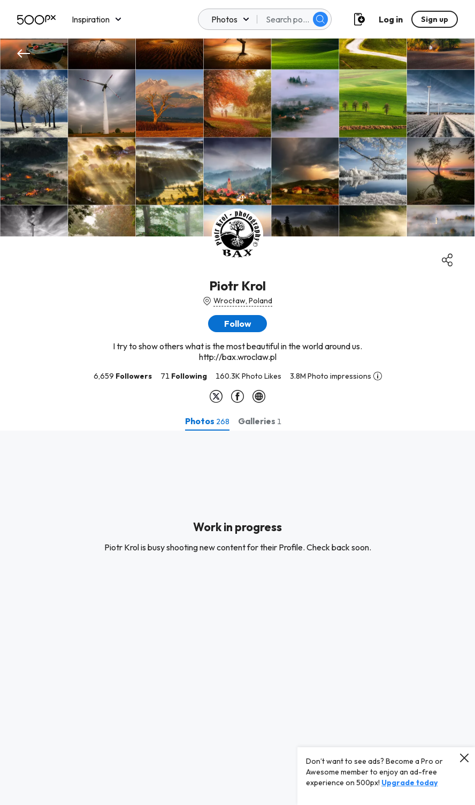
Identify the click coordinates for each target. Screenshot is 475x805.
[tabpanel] (237, 618)
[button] (237, 323)
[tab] (207, 421)
